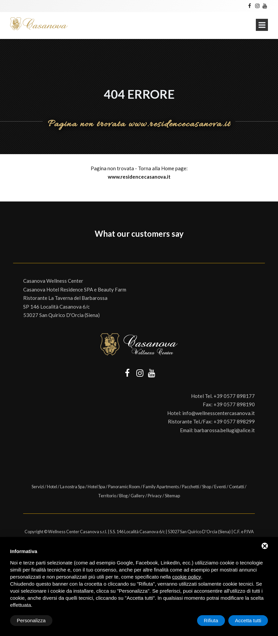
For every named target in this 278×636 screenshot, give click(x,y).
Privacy (155, 495)
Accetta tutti (248, 620)
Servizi (38, 486)
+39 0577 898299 (234, 421)
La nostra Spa (72, 486)
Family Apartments (161, 486)
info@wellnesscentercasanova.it (218, 413)
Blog (123, 495)
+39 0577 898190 (234, 404)
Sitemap (172, 495)
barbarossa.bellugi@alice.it (224, 430)
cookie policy (186, 577)
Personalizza (31, 620)
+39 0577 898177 (234, 396)
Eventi (220, 486)
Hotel (52, 486)
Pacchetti (190, 486)
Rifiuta (211, 620)
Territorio (107, 495)
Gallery (138, 495)
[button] (13, 249)
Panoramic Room (124, 486)
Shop (206, 486)
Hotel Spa (96, 486)
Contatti (236, 486)
